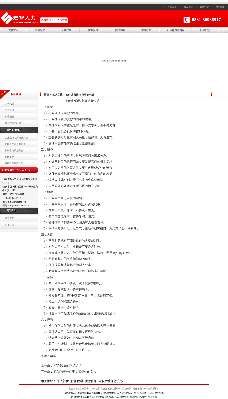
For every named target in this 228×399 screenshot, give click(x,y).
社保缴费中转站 (175, 30)
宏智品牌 (40, 30)
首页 (46, 94)
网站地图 (220, 7)
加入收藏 (188, 7)
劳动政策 (146, 30)
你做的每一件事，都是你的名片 (75, 371)
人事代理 (66, 30)
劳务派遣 (93, 30)
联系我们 (205, 30)
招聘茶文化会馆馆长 (15, 144)
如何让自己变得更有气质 (80, 94)
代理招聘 (120, 30)
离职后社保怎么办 (110, 381)
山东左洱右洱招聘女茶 (16, 137)
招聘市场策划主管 (14, 150)
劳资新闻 (9, 218)
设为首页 (172, 7)
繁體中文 (204, 7)
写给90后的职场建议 (68, 365)
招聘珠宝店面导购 (14, 163)
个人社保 (63, 381)
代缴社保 (91, 381)
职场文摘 (9, 224)
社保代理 (77, 381)
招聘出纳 (9, 157)
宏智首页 (13, 30)
